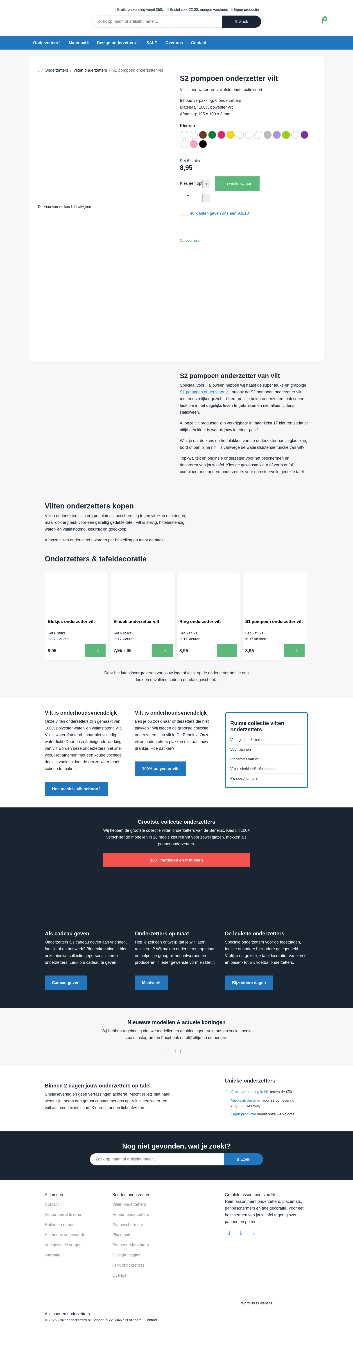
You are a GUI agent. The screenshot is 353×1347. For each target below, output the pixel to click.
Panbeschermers (245, 781)
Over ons (174, 43)
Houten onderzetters (130, 1216)
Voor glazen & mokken (250, 738)
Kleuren (187, 125)
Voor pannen (241, 749)
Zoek (241, 21)
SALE (152, 43)
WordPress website (256, 1305)
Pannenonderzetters (130, 1246)
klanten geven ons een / (219, 216)
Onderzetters (45, 43)
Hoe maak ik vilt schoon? (76, 790)
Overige (119, 1277)
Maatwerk (151, 984)
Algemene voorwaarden (66, 1236)
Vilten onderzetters (129, 1206)
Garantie (52, 1257)
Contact (198, 43)
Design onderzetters (116, 43)
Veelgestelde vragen (63, 1246)
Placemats (121, 1236)
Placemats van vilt (246, 760)
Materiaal (77, 43)
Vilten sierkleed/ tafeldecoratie (257, 770)
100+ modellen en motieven (176, 861)
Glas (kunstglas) (127, 1257)
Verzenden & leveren (63, 1216)
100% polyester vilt (160, 770)
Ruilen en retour (59, 1226)
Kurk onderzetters (128, 1267)
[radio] (185, 135)
